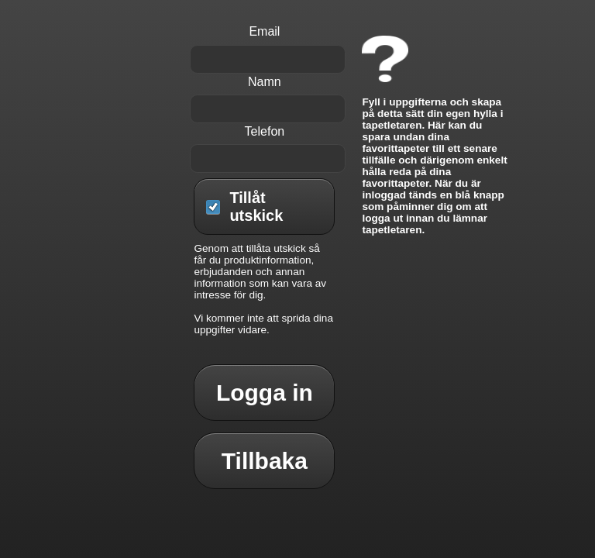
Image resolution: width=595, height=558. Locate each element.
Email (264, 31)
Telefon (265, 131)
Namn (264, 81)
